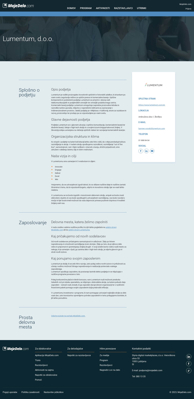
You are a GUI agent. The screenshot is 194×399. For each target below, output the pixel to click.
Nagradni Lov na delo (110, 369)
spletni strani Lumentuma (79, 229)
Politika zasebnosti (30, 392)
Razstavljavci (123, 8)
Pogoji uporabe (10, 392)
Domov (71, 8)
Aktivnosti (103, 8)
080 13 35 (141, 376)
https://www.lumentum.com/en (151, 105)
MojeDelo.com (185, 4)
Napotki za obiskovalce (46, 374)
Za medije (104, 355)
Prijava (188, 8)
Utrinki (141, 8)
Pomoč (38, 379)
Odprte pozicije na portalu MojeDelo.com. (68, 315)
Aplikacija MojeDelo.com (47, 355)
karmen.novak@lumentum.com (151, 128)
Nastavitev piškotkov (54, 392)
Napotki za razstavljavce (79, 355)
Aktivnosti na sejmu (44, 369)
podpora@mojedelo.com (150, 370)
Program (86, 8)
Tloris (37, 360)
